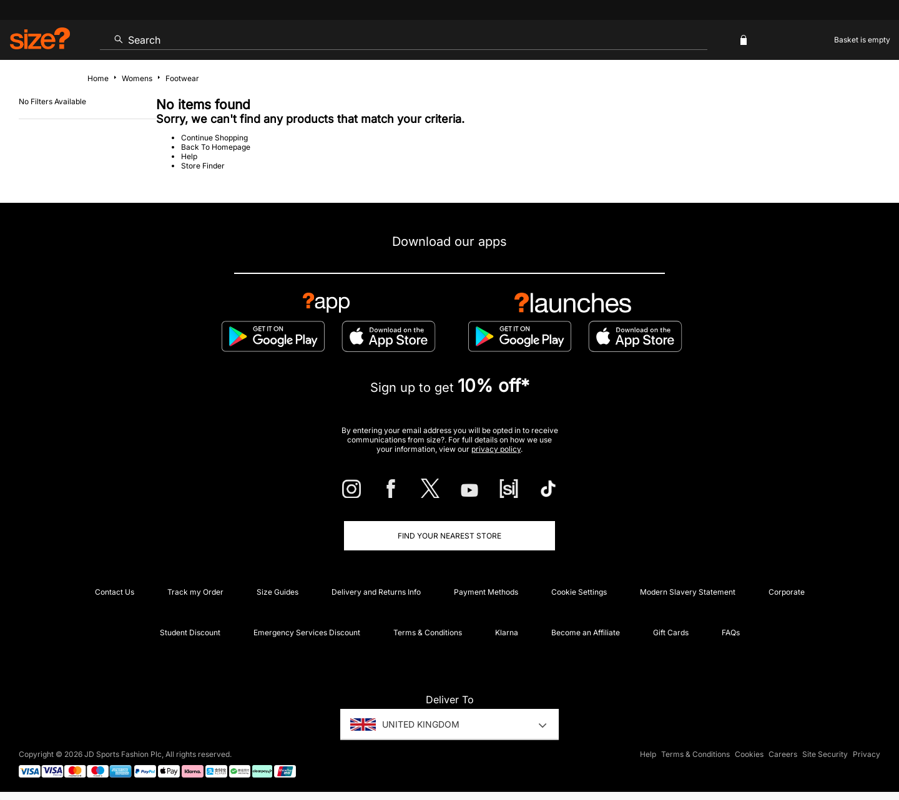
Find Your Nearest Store (449, 535)
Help (189, 156)
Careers (783, 754)
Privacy (866, 754)
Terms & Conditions (427, 632)
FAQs (731, 632)
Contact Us (114, 592)
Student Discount (190, 632)
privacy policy (496, 449)
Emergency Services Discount (306, 632)
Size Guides (277, 592)
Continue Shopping (214, 137)
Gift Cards (671, 632)
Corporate (787, 592)
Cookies (749, 754)
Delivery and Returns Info (376, 592)
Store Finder (203, 165)
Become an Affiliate (585, 632)
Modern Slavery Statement (687, 592)
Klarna (506, 632)
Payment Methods (486, 592)
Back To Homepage (215, 147)
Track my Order (195, 592)
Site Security (825, 754)
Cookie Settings (579, 592)
